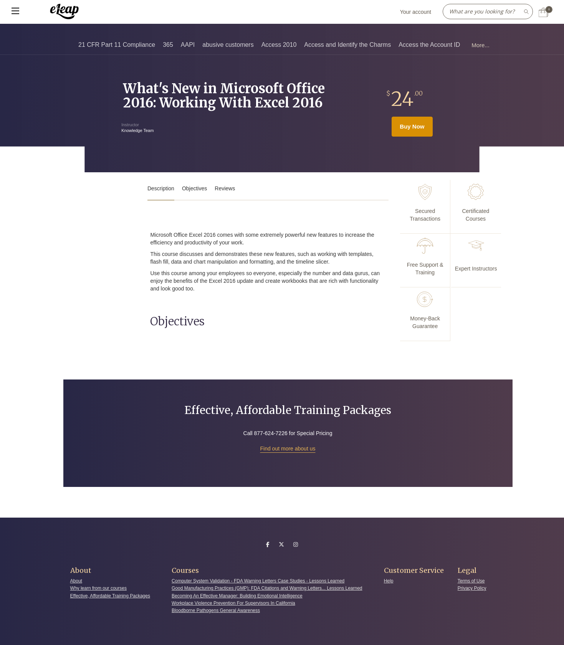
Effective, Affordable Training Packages (110, 596)
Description (160, 188)
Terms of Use (471, 581)
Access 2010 (279, 44)
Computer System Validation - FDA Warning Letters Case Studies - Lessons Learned (258, 581)
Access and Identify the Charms (347, 44)
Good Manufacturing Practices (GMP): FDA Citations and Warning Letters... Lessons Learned (267, 588)
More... (480, 45)
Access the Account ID (429, 44)
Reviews (225, 188)
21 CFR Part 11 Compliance (116, 44)
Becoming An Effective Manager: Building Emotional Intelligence (237, 596)
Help (389, 581)
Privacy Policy (472, 588)
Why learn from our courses (98, 588)
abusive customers (227, 44)
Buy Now (412, 126)
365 (168, 44)
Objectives (194, 188)
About (76, 581)
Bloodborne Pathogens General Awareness (216, 610)
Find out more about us (288, 448)
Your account (415, 12)
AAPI (188, 44)
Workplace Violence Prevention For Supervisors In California (233, 603)
